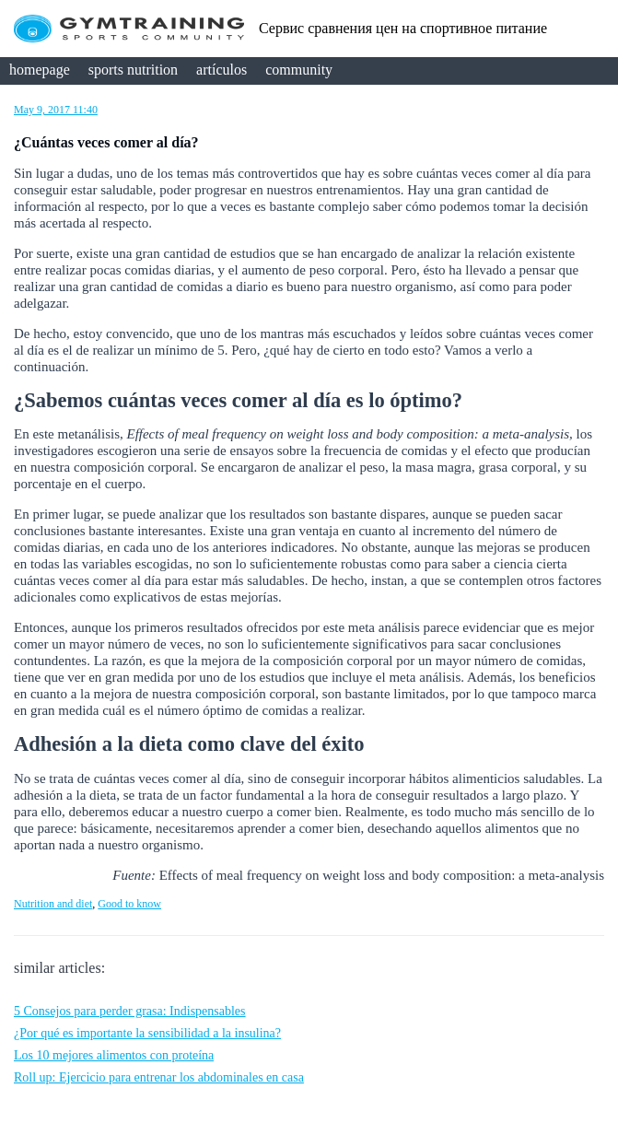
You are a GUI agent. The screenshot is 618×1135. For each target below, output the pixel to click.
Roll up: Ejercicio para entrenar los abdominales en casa (159, 1077)
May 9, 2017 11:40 (56, 109)
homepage (39, 69)
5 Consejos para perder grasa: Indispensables (130, 1011)
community (298, 69)
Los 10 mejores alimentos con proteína (114, 1055)
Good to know (129, 903)
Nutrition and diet (53, 903)
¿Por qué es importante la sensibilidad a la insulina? (147, 1033)
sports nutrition (133, 69)
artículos (221, 69)
